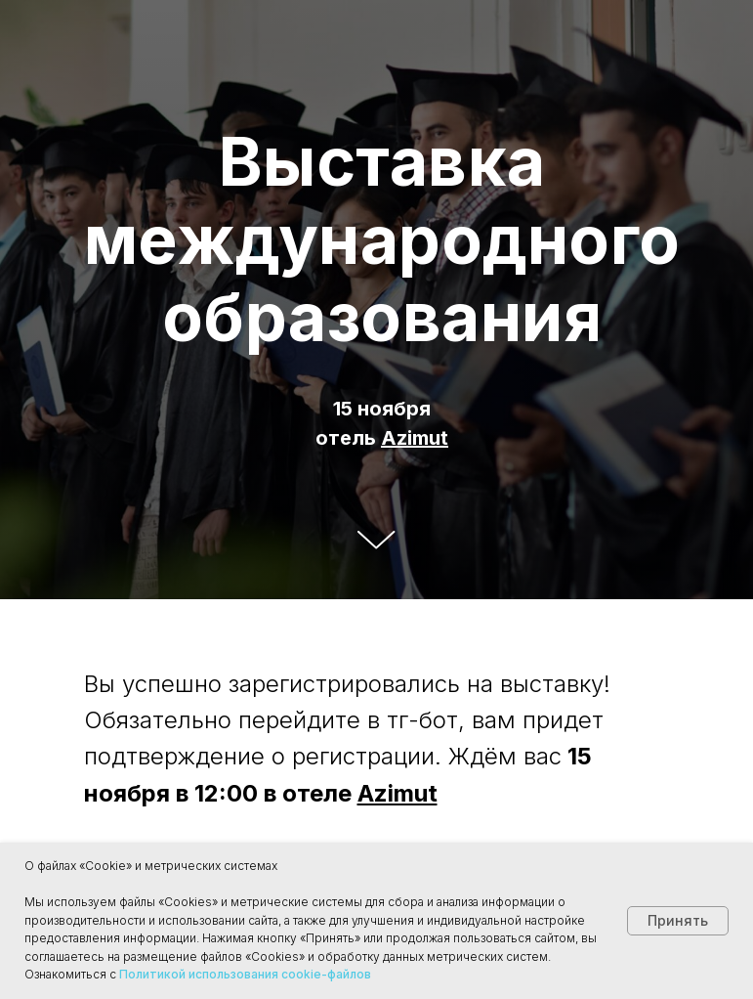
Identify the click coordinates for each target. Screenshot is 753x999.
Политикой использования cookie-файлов (245, 974)
